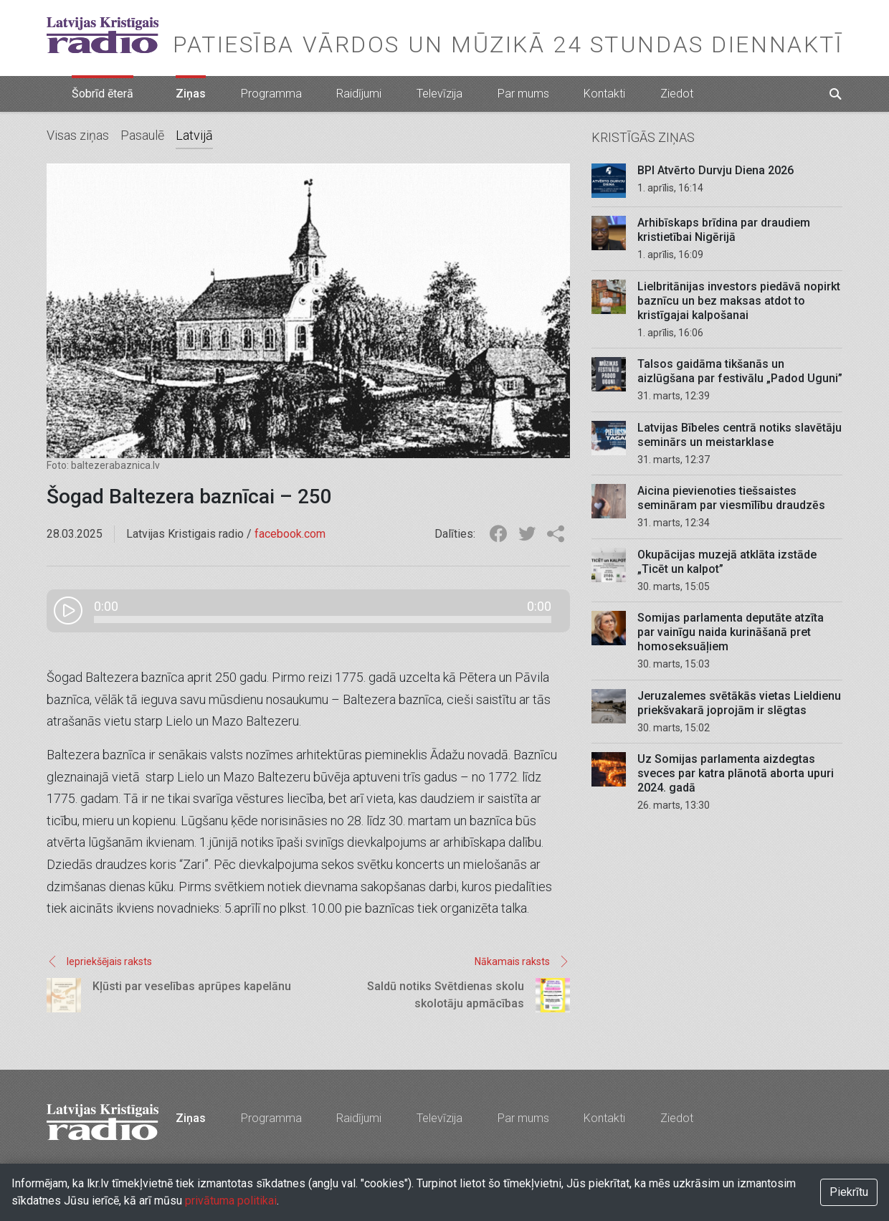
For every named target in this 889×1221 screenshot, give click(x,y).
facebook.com (290, 534)
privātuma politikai (231, 1200)
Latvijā (194, 135)
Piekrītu (848, 1192)
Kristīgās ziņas (643, 137)
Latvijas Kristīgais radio (102, 35)
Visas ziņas (78, 135)
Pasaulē (142, 135)
